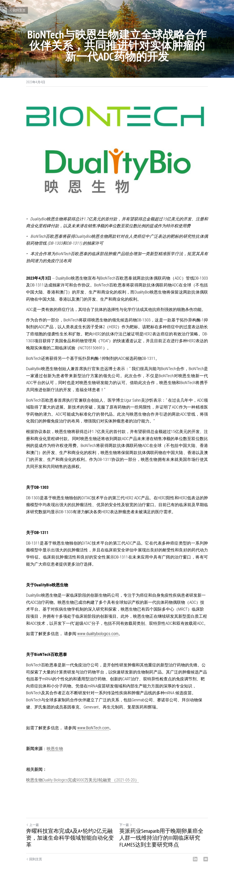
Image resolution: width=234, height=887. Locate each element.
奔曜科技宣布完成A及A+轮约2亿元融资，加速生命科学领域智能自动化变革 (70, 838)
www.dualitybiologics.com (97, 633)
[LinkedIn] (195, 859)
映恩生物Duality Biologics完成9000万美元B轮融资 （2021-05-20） (82, 779)
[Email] (205, 859)
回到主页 (17, 10)
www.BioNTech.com (93, 727)
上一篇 (32, 825)
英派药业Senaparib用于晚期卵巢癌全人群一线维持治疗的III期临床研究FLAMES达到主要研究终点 (161, 838)
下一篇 (125, 825)
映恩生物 (55, 748)
